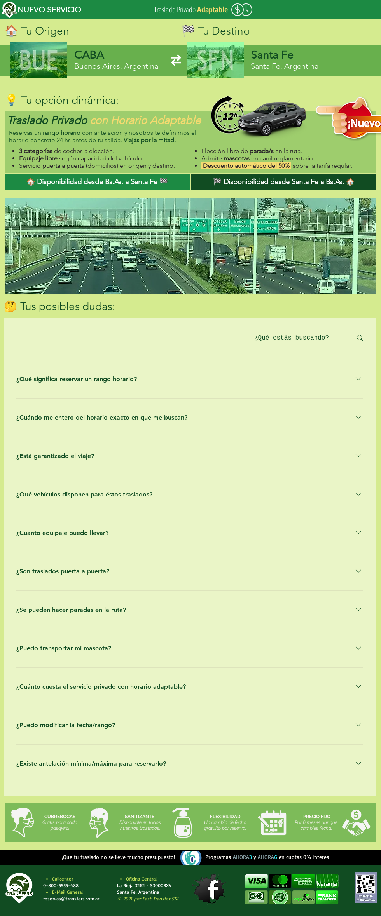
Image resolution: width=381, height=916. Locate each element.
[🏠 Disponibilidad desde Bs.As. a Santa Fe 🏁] (97, 182)
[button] (291, 889)
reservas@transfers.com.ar (71, 898)
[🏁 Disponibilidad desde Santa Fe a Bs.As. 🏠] (283, 182)
